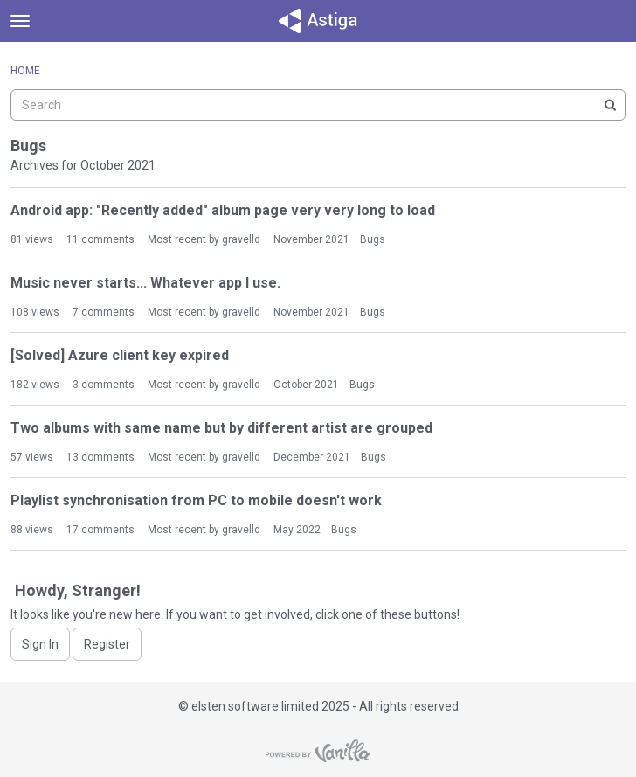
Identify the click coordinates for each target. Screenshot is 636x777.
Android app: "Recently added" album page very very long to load (222, 210)
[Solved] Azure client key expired (119, 355)
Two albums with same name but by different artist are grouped (221, 428)
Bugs (372, 239)
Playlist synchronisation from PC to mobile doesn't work (196, 500)
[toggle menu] (20, 21)
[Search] (610, 105)
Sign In (40, 644)
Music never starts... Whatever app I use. (145, 282)
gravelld (241, 239)
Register (107, 644)
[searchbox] (318, 105)
